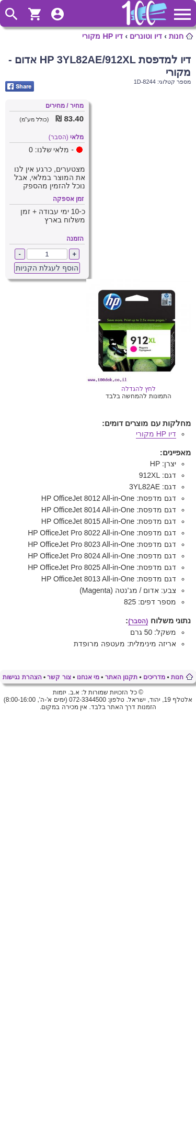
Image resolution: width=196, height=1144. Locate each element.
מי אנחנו (88, 677)
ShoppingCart (34, 14)
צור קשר (59, 677)
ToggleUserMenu (57, 14)
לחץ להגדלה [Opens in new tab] (138, 385)
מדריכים (154, 677)
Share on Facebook (19, 86)
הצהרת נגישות (22, 677)
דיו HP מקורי (102, 36)
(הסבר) (58, 137)
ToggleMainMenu (182, 14)
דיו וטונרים (146, 36)
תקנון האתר (121, 677)
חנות (176, 36)
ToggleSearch (11, 14)
